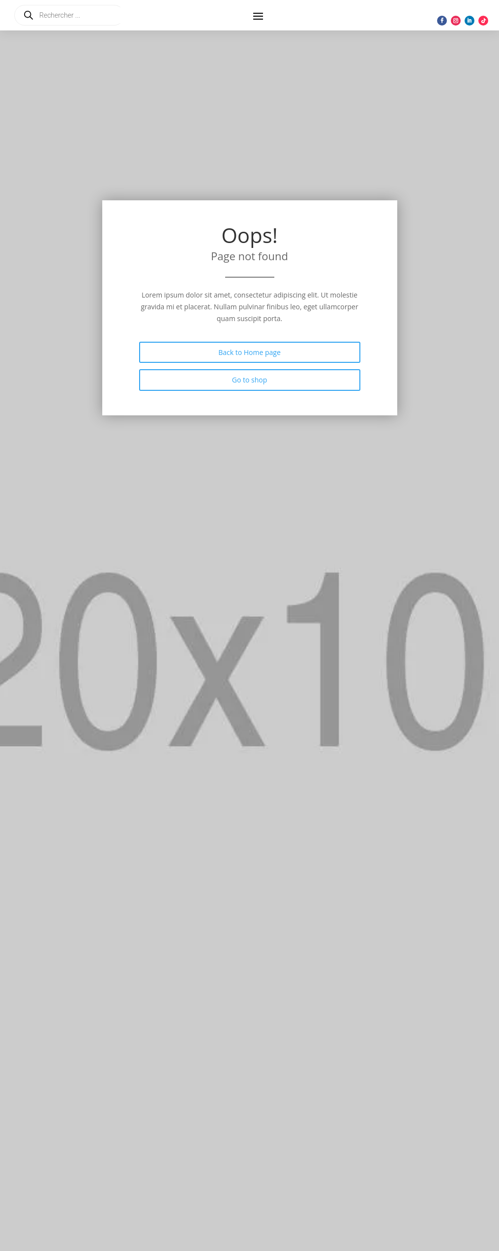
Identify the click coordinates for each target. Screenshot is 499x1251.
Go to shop (249, 379)
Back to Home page (249, 352)
